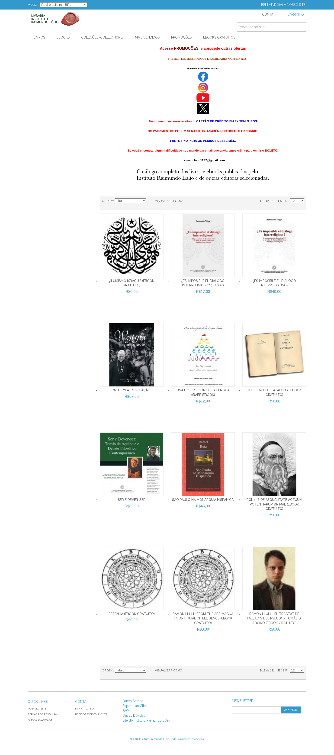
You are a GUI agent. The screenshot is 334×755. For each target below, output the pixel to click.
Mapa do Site (37, 708)
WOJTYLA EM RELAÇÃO (131, 390)
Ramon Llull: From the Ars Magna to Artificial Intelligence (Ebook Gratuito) (203, 618)
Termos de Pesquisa (42, 714)
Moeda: (33, 4)
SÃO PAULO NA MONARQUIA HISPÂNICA (203, 500)
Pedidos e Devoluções (91, 714)
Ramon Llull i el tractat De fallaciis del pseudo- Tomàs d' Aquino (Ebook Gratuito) (274, 618)
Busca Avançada (40, 720)
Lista (195, 201)
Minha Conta (84, 708)
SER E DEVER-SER (131, 500)
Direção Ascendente (150, 201)
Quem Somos (132, 701)
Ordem (107, 201)
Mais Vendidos (147, 37)
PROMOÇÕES (181, 37)
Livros (39, 37)
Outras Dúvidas (133, 715)
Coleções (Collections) (102, 37)
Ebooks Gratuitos (219, 37)
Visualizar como (168, 201)
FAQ (125, 711)
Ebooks (63, 37)
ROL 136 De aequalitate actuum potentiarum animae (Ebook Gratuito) (274, 504)
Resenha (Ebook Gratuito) (132, 614)
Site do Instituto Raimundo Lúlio (146, 720)
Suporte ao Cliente (136, 706)
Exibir (282, 201)
